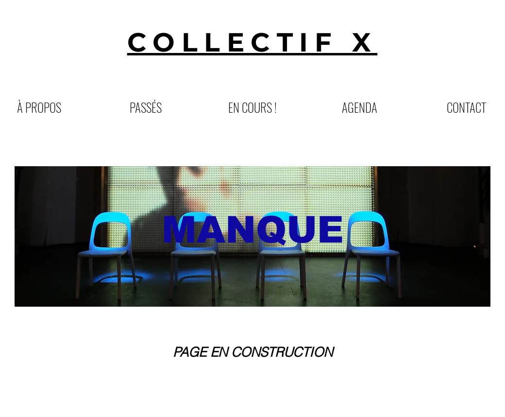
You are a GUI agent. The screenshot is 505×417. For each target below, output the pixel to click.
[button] (145, 106)
